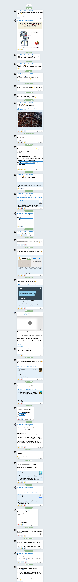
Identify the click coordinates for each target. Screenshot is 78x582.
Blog (52, 25)
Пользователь (20, 278)
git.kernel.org (24, 231)
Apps (55, 25)
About (50, 25)
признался (24, 312)
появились (27, 534)
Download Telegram (54, 22)
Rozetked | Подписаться (23, 289)
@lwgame (53, 8)
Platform (58, 25)
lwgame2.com (51, 18)
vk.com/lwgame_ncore (55, 19)
